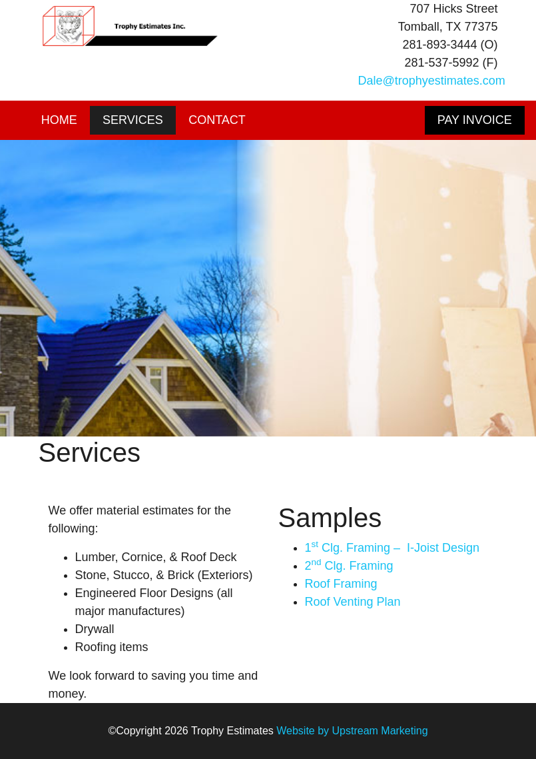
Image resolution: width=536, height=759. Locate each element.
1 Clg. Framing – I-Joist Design (392, 547)
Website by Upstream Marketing (351, 730)
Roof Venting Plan (353, 601)
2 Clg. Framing (349, 565)
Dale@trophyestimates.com (431, 80)
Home (59, 120)
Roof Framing (341, 583)
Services (133, 120)
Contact (217, 120)
